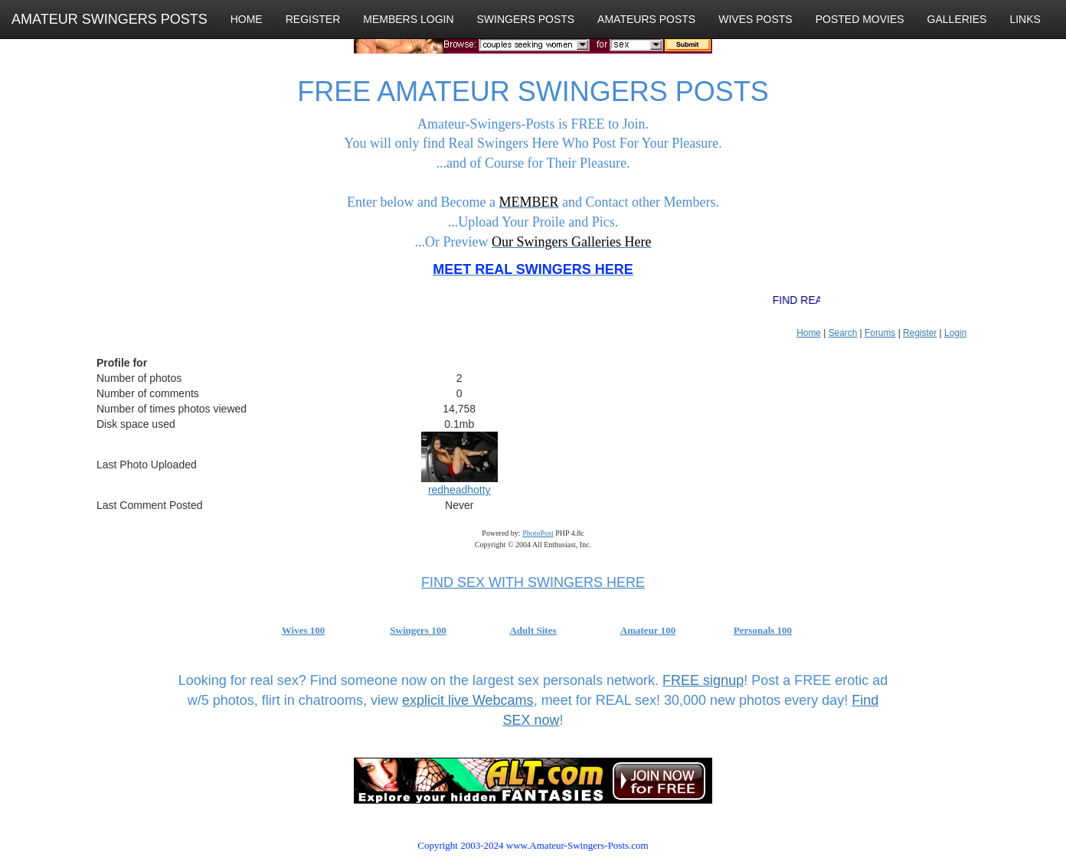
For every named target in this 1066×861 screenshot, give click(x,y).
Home (808, 333)
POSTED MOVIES (860, 19)
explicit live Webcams (468, 700)
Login (955, 333)
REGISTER (313, 19)
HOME (247, 19)
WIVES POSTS (755, 19)
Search (843, 333)
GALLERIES (957, 19)
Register (920, 333)
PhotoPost (538, 533)
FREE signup (703, 680)
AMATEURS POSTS (646, 19)
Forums (880, 333)
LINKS (1024, 19)
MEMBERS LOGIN (408, 19)
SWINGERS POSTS (526, 19)
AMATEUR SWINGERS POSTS (109, 19)
